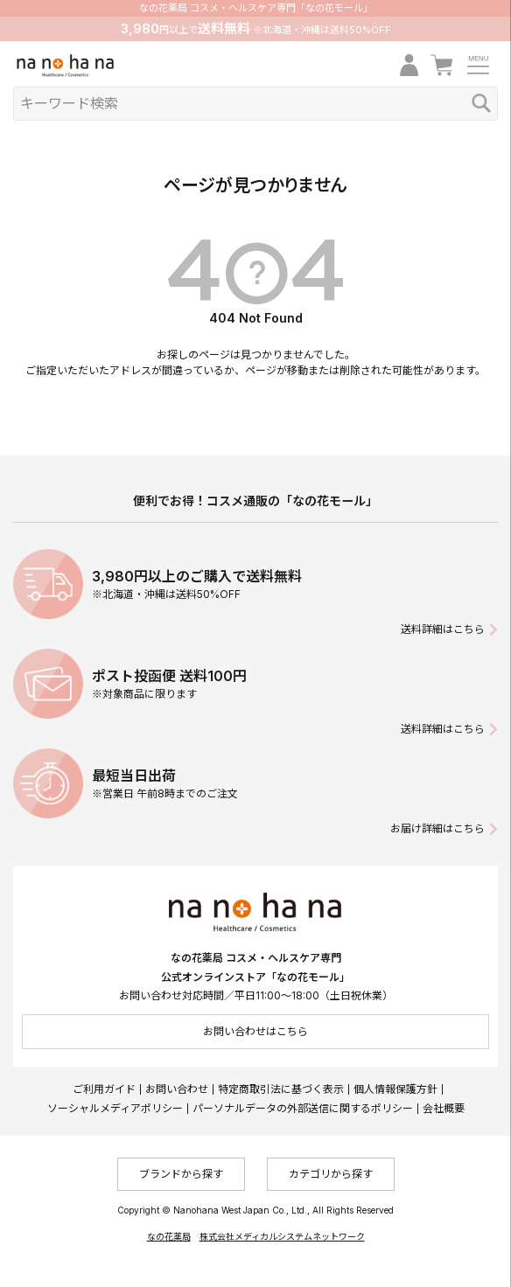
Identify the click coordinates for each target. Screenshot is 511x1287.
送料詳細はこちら (443, 629)
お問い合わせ (176, 1089)
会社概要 (444, 1108)
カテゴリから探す (331, 1173)
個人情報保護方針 (396, 1089)
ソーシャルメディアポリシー (115, 1108)
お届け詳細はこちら (437, 828)
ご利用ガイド (104, 1089)
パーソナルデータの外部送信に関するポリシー (302, 1108)
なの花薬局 (169, 1236)
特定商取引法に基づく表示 (281, 1089)
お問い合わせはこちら (255, 1031)
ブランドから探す (181, 1173)
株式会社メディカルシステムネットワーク (282, 1236)
